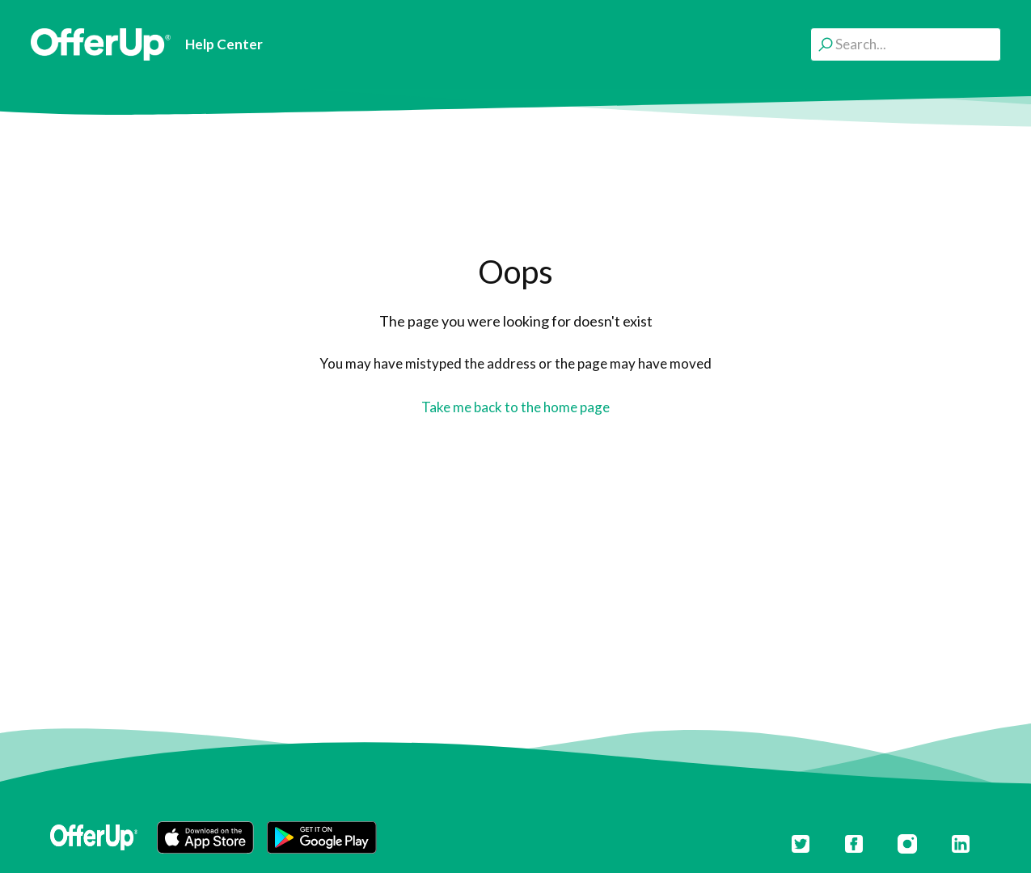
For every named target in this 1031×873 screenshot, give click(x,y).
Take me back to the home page (515, 407)
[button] (205, 837)
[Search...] (905, 44)
